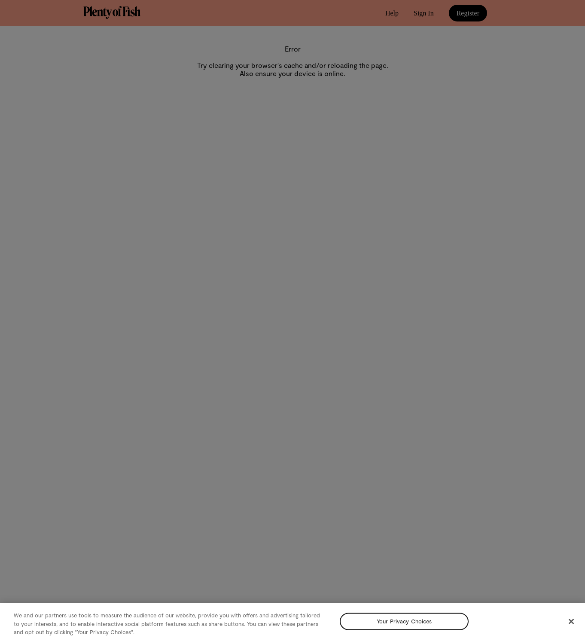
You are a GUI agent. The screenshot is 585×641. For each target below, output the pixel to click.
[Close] (571, 621)
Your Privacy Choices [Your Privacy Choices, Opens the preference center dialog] (404, 621)
